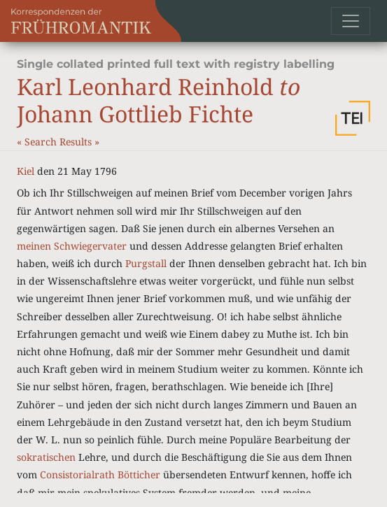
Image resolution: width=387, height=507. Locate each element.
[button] (352, 118)
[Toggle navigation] (350, 21)
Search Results (59, 141)
